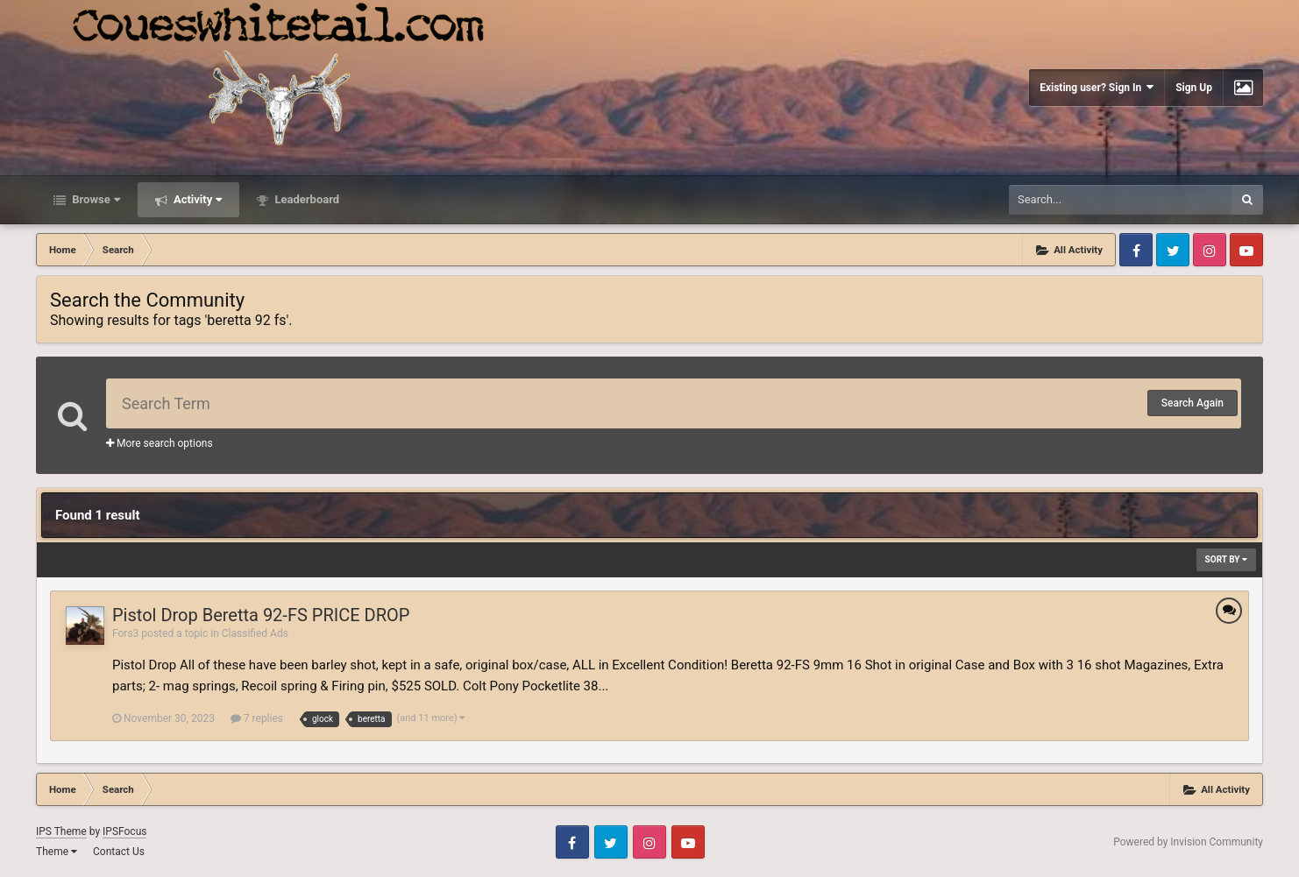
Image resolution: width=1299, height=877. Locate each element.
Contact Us (119, 851)
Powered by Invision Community (1188, 842)
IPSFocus (124, 831)
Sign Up (1193, 87)
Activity (197, 199)
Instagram (1209, 249)
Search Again (1192, 403)
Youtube (1246, 249)
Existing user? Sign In (1096, 87)
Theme (56, 851)
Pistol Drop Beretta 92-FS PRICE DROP (260, 615)
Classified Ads (255, 633)
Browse (94, 199)
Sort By (1226, 559)
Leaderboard (305, 199)
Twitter (1172, 249)
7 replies (257, 718)
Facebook (1136, 249)
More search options (159, 443)
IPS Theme (61, 831)
